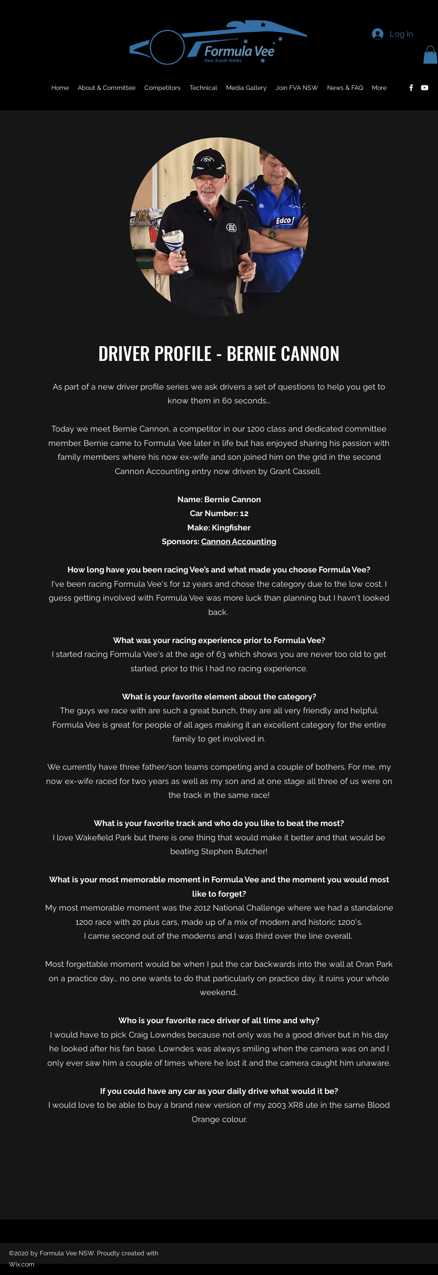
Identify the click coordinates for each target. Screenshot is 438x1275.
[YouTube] (424, 87)
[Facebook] (411, 87)
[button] (430, 55)
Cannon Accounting (238, 541)
